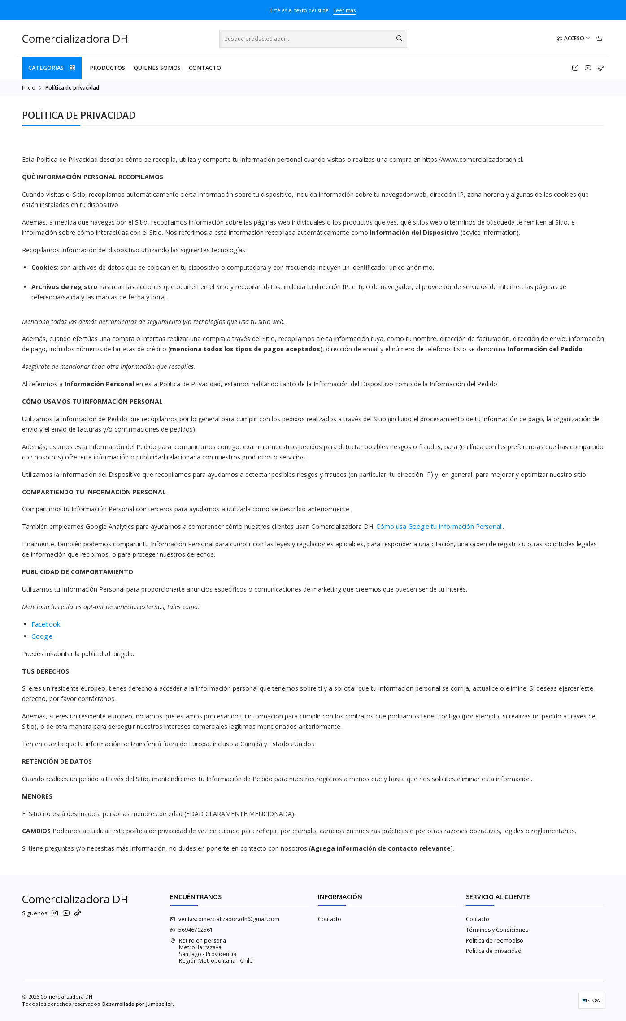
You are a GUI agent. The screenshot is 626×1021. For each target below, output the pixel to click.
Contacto (205, 68)
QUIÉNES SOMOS (157, 68)
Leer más (344, 10)
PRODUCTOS (107, 68)
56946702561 (191, 930)
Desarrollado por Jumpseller (137, 1003)
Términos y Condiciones (497, 930)
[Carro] (599, 38)
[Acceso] (573, 38)
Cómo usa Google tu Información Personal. (439, 526)
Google (41, 636)
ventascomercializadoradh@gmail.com (224, 919)
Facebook (45, 624)
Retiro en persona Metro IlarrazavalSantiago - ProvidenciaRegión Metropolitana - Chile (211, 951)
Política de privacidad (494, 951)
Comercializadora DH (75, 38)
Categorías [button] (52, 68)
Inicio (28, 88)
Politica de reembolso (494, 940)
